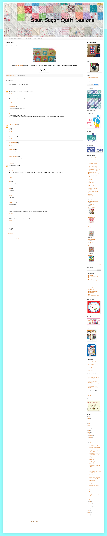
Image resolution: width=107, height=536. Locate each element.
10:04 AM (10, 145)
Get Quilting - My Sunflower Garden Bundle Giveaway (93, 281)
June (90, 498)
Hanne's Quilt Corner (92, 246)
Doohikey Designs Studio (92, 291)
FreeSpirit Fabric (91, 289)
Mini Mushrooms (91, 363)
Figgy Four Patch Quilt (92, 172)
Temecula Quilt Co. (91, 207)
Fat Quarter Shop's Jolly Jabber (93, 201)
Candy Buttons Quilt (92, 162)
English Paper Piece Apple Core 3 (94, 171)
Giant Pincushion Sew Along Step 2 (94, 466)
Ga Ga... (90, 470)
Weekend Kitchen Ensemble (93, 191)
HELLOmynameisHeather (93, 284)
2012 (89, 428)
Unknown (11, 90)
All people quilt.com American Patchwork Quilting (93, 393)
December (91, 433)
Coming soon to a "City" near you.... (94, 487)
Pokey (10, 188)
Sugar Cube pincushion (92, 190)
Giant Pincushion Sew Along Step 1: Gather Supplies (94, 478)
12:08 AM (10, 206)
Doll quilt (89, 395)
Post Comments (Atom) (15, 238)
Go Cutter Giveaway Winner (94, 464)
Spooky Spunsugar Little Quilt (93, 188)
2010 (89, 432)
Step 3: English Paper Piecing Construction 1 (93, 379)
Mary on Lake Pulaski (13, 142)
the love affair (91, 459)
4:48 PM (10, 177)
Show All (100, 264)
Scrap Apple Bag (91, 184)
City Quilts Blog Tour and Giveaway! (93, 462)
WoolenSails (11, 113)
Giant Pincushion (92, 483)
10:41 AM (10, 152)
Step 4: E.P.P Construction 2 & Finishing (93, 384)
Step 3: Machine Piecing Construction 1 (92, 382)
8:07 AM (10, 110)
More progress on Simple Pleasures (95, 444)
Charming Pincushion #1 (92, 163)
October (90, 437)
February (91, 505)
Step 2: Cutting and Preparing (93, 377)
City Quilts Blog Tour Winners (94, 445)
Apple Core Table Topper (92, 159)
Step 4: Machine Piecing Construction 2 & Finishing (93, 387)
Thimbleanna (90, 242)
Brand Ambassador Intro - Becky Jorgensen (93, 277)
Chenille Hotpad (91, 165)
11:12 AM (10, 167)
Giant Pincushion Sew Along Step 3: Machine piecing (94, 451)
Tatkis (10, 224)
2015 (89, 423)
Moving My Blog (91, 292)
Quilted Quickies (12, 203)
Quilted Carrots (90, 182)
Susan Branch (90, 370)
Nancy (10, 97)
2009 (89, 509)
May (90, 499)
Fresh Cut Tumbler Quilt (93, 482)
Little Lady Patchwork (13, 124)
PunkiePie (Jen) (11, 217)
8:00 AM (10, 102)
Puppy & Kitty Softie (92, 181)
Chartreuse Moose (12, 106)
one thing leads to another (93, 457)
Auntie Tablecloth (91, 160)
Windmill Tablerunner (92, 192)
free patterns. (29, 38)
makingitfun (90, 275)
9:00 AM (10, 131)
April (90, 501)
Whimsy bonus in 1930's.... (94, 485)
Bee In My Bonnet (91, 217)
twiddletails (90, 255)
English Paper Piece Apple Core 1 (93, 168)
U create (89, 227)
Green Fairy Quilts (91, 239)
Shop (35, 38)
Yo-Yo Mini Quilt (91, 195)
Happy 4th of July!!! (92, 493)
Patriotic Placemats (91, 179)
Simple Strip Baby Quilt (92, 185)
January (90, 506)
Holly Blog (90, 294)
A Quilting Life (91, 204)
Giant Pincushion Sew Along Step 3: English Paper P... (94, 454)
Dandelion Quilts (12, 149)
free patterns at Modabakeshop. (16, 38)
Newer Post (8, 236)
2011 (89, 430)
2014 (89, 425)
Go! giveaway (91, 474)
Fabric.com (90, 366)
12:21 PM (10, 220)
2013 (89, 427)
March (90, 503)
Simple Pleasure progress (93, 456)
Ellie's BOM (90, 367)
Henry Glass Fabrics (91, 279)
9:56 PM (10, 199)
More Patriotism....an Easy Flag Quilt (94, 495)
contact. (40, 38)
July (90, 442)
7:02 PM (10, 184)
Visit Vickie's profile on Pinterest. (93, 77)
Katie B (10, 195)
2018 (89, 418)
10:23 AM (10, 213)
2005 (89, 516)
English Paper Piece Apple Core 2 (94, 169)
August (90, 440)
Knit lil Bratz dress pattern (92, 175)
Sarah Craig (11, 83)
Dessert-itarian (91, 468)
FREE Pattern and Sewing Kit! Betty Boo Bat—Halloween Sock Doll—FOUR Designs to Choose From (94, 286)
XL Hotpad (90, 194)
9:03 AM (10, 138)
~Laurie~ (10, 210)
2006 (89, 514)
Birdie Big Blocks (19, 65)
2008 (89, 510)
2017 (89, 420)
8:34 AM (10, 120)
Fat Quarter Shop (91, 364)
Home (6, 38)
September (91, 439)
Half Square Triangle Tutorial (93, 173)
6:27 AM (10, 93)
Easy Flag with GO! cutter (92, 166)
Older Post (80, 236)
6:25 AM (10, 86)
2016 (89, 421)
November (91, 435)
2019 (89, 416)
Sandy (10, 135)
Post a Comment (10, 233)
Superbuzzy (90, 369)
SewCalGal (11, 170)
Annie (10, 181)
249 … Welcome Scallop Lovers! (93, 295)
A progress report (92, 480)
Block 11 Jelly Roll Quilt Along (94, 447)
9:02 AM (10, 231)
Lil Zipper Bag (90, 176)
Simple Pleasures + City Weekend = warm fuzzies (95, 472)
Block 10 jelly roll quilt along (94, 476)
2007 (89, 512)
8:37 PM (10, 192)
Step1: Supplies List (91, 376)
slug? (90, 489)
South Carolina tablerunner (93, 187)
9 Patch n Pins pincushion (92, 157)
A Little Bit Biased (91, 230)
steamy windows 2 (92, 449)
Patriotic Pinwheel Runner (92, 178)
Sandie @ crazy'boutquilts (13, 156)
